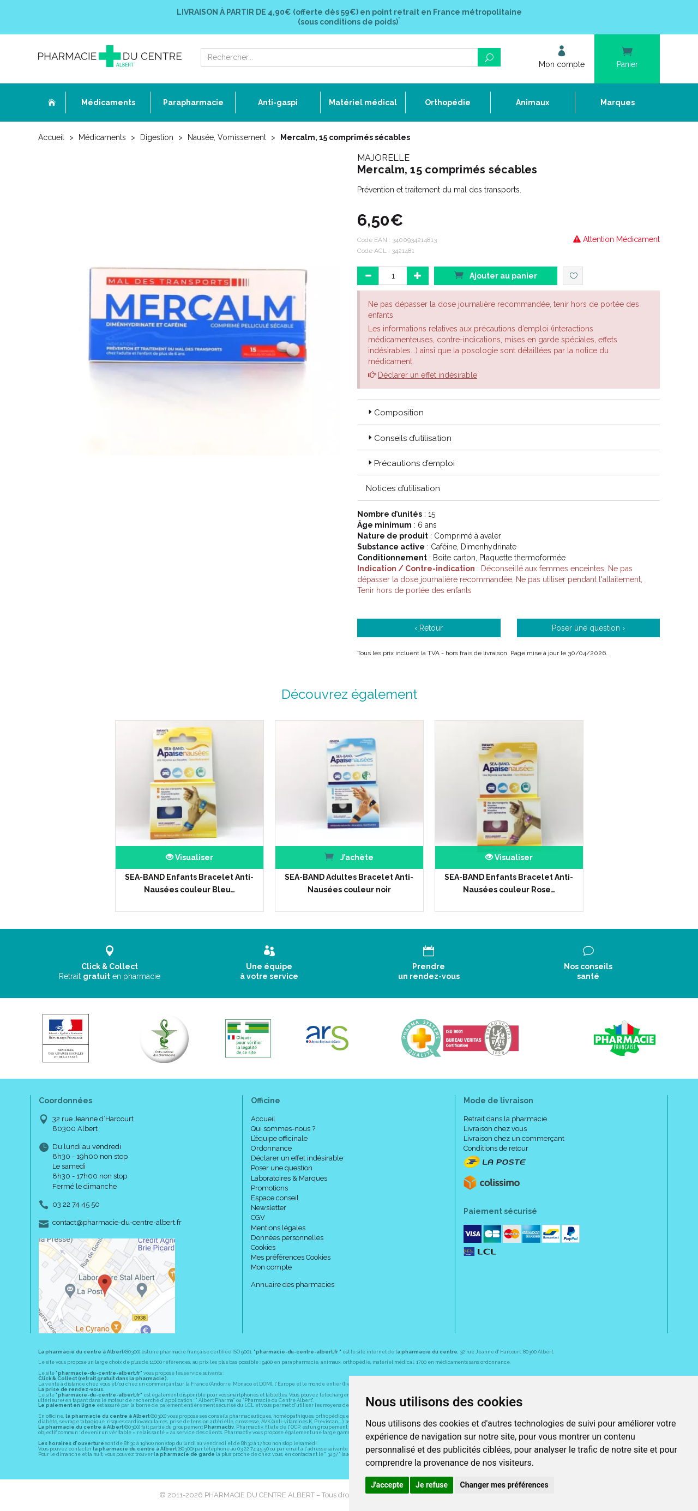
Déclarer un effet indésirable (427, 375)
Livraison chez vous (495, 1129)
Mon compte (271, 1267)
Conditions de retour (496, 1148)
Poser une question (281, 1168)
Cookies (263, 1247)
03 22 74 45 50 (76, 1204)
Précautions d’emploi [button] (410, 463)
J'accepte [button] (387, 1484)
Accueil (51, 137)
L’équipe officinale (279, 1138)
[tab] (508, 412)
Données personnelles (287, 1238)
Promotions (269, 1188)
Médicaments (102, 137)
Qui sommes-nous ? (283, 1129)
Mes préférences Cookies (290, 1257)
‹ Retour (428, 628)
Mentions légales (278, 1228)
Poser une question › (588, 628)
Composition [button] (395, 413)
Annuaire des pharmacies (292, 1284)
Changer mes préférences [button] (504, 1484)
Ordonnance (271, 1148)
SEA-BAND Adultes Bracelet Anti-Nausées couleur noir (349, 883)
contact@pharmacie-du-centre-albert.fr (117, 1223)
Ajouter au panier (495, 275)
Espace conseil (275, 1198)
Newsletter (268, 1208)
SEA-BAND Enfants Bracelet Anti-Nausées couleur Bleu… (189, 883)
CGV (258, 1217)
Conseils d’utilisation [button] (409, 438)
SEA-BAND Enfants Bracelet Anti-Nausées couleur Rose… (508, 883)
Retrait (110, 963)
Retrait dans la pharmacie (505, 1119)
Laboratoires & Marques (289, 1178)
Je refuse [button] (432, 1484)
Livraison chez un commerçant (514, 1138)
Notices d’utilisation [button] (403, 488)
